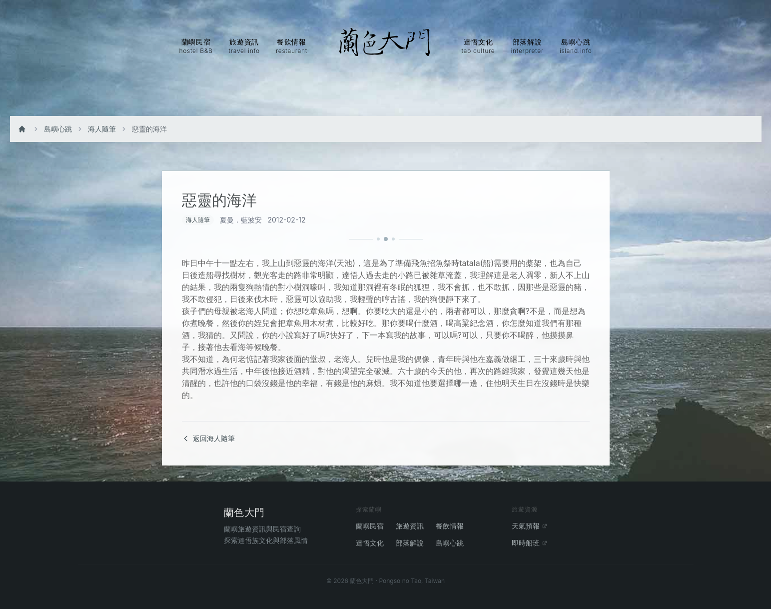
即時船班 (530, 542)
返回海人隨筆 (208, 438)
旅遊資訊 (410, 526)
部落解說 (410, 542)
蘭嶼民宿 (370, 526)
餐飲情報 (450, 526)
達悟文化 (370, 542)
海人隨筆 (102, 128)
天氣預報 (530, 526)
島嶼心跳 (58, 128)
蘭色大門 (244, 512)
